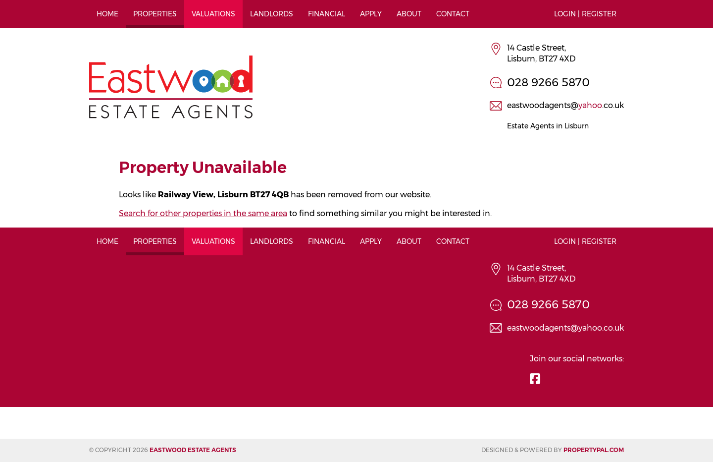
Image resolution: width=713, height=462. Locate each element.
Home (107, 13)
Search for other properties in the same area (203, 213)
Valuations (213, 13)
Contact (452, 13)
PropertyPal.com (593, 450)
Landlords (271, 13)
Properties (155, 13)
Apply (371, 13)
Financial (326, 13)
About (409, 13)
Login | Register (585, 13)
